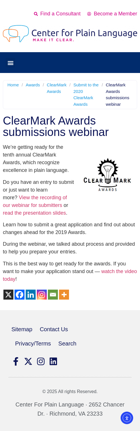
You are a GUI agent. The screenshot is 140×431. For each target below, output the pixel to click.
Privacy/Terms (33, 343)
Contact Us (54, 329)
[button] (10, 62)
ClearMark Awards (56, 88)
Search (67, 343)
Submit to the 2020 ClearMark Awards (85, 94)
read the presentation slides (34, 213)
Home (13, 84)
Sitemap (21, 329)
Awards (33, 84)
